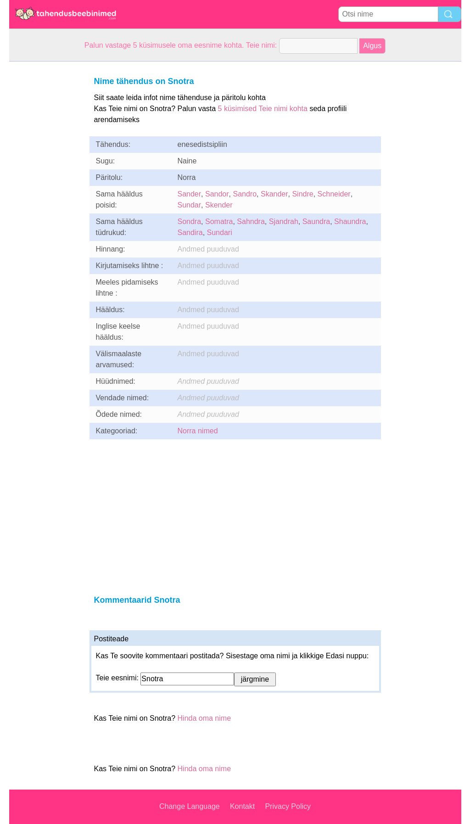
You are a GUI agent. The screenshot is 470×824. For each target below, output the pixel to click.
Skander (274, 194)
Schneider (334, 194)
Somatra (219, 221)
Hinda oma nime (204, 718)
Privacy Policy (288, 806)
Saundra (316, 221)
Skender (219, 205)
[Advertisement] (46, 199)
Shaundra (350, 221)
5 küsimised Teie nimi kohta (263, 108)
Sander (189, 194)
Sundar (189, 205)
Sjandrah (283, 221)
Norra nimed (198, 431)
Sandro (245, 194)
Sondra (189, 221)
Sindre (302, 194)
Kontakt (242, 806)
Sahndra (251, 221)
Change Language (189, 806)
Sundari (219, 232)
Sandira (190, 232)
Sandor (217, 194)
